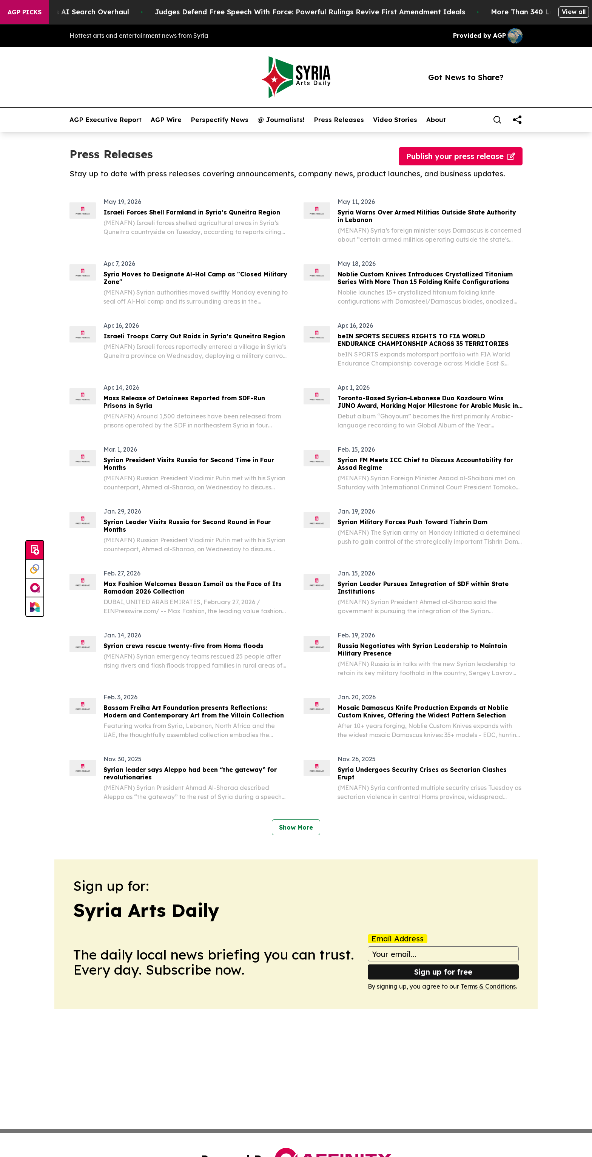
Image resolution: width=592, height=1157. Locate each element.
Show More (296, 827)
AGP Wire (166, 119)
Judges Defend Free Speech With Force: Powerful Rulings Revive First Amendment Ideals (343, 12)
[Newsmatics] (34, 606)
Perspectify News (219, 119)
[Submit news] (34, 550)
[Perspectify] (34, 569)
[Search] (497, 119)
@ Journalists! (281, 119)
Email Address (398, 938)
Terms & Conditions (488, 986)
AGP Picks (25, 12)
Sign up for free (443, 972)
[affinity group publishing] (34, 587)
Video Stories (395, 119)
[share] (517, 119)
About (436, 119)
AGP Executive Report (105, 119)
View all (574, 11)
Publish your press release (460, 156)
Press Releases (339, 119)
